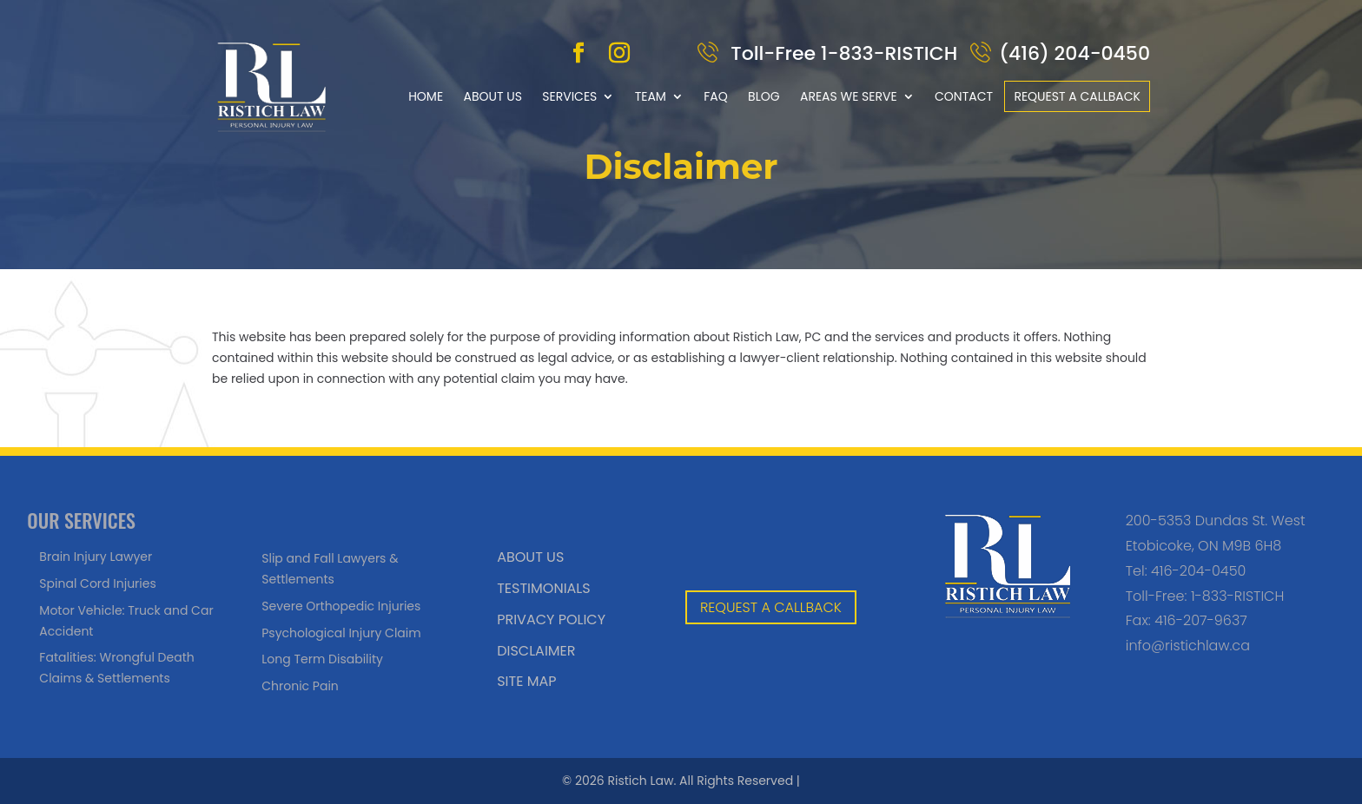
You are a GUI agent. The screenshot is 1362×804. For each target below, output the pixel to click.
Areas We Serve (848, 96)
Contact (964, 96)
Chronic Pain (300, 686)
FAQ (716, 96)
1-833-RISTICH (1237, 596)
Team (650, 96)
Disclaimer (536, 651)
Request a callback (1077, 96)
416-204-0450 (1198, 571)
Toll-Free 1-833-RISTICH (842, 53)
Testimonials (543, 588)
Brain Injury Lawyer (95, 556)
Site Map (526, 681)
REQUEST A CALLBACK (771, 607)
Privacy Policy (551, 619)
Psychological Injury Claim (340, 633)
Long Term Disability (322, 659)
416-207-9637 (1200, 620)
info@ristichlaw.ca (1188, 646)
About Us (492, 96)
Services (569, 96)
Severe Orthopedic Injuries (340, 606)
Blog (764, 96)
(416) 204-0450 (1074, 53)
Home (425, 96)
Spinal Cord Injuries (97, 583)
